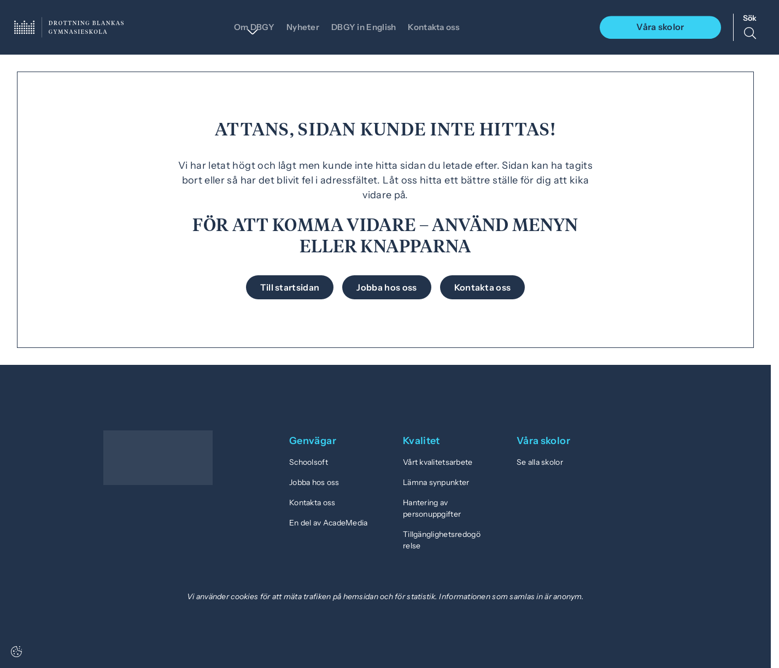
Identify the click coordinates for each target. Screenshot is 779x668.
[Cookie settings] (16, 652)
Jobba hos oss (314, 482)
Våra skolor (660, 26)
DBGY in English (361, 26)
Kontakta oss (437, 26)
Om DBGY (245, 26)
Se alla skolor (540, 462)
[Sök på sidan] (750, 27)
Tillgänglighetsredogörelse (442, 540)
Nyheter (296, 26)
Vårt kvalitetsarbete (438, 462)
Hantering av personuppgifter (432, 508)
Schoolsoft (308, 462)
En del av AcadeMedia (328, 523)
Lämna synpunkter (436, 482)
